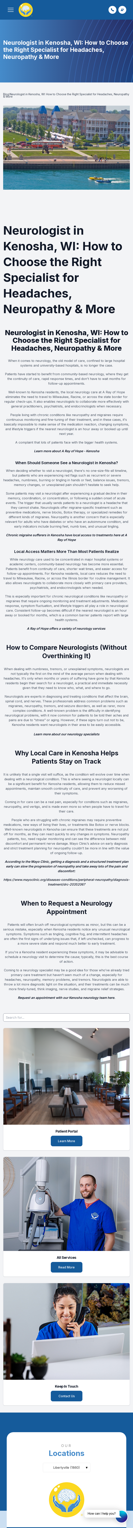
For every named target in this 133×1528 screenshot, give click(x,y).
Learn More (66, 1141)
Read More (66, 1267)
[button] (11, 10)
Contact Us (66, 1396)
